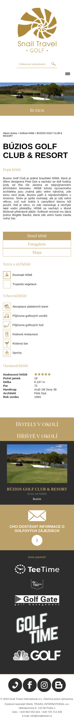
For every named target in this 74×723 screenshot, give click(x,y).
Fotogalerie (37, 244)
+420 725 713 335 (51, 711)
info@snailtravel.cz (41, 715)
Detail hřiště (37, 236)
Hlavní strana (10, 133)
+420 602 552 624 (29, 711)
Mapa (36, 252)
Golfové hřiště (27, 133)
